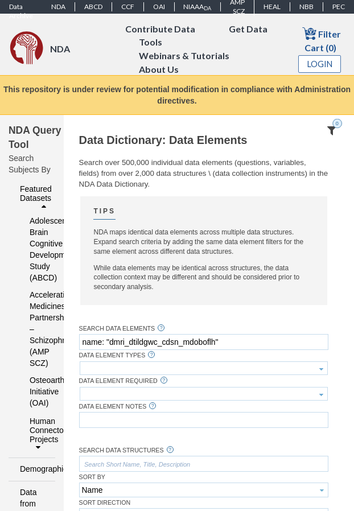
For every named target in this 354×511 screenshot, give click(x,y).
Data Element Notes (113, 406)
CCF (127, 6)
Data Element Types (112, 355)
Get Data (248, 28)
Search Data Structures (121, 450)
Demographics (34, 468)
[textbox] (203, 342)
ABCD (93, 6)
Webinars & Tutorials (184, 56)
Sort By (92, 477)
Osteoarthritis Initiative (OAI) (35, 391)
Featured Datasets (36, 197)
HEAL (272, 6)
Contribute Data (160, 28)
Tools (150, 42)
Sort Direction (105, 503)
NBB (306, 6)
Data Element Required (118, 381)
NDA (58, 6)
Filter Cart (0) (321, 39)
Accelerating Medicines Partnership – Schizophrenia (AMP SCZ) (35, 329)
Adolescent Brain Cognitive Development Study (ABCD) (35, 249)
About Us (159, 69)
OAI (159, 6)
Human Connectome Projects (39, 434)
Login (319, 64)
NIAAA (197, 6)
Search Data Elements (117, 328)
